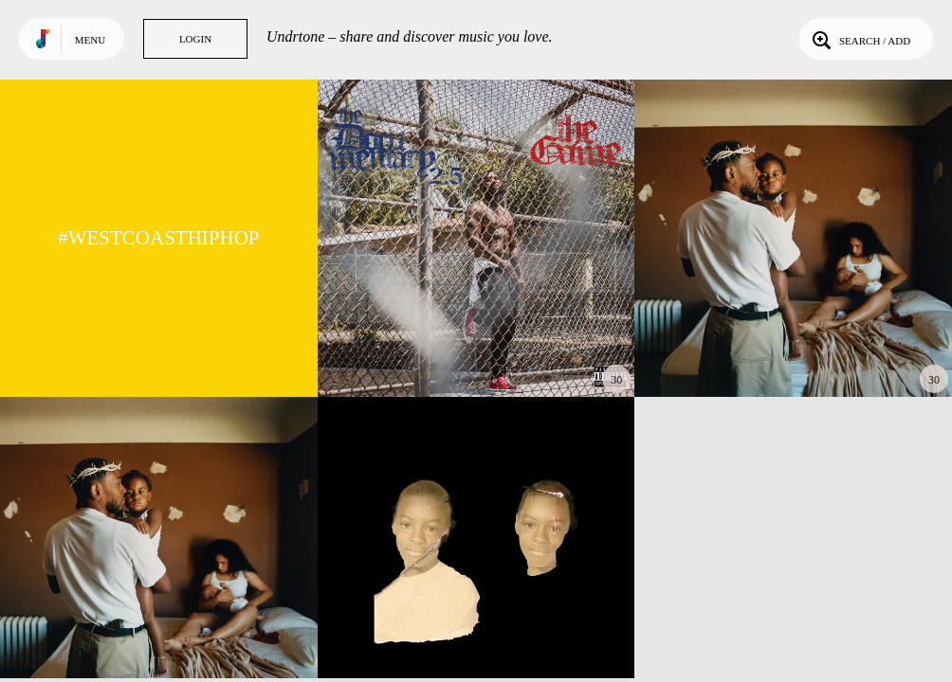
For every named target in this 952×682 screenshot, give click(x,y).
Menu (90, 39)
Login (195, 39)
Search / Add (859, 38)
